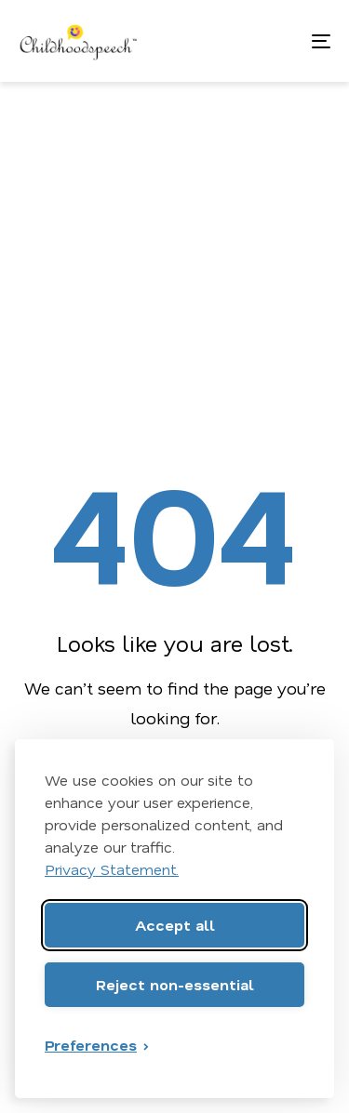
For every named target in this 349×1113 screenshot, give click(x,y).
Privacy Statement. (112, 869)
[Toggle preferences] (98, 1045)
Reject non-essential (175, 984)
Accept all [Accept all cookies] (175, 924)
